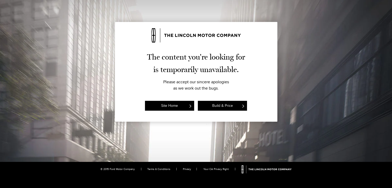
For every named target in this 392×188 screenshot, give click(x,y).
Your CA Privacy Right (216, 169)
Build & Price (222, 106)
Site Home (169, 106)
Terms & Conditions (158, 169)
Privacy (187, 169)
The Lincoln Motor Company (267, 169)
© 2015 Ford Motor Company (117, 169)
